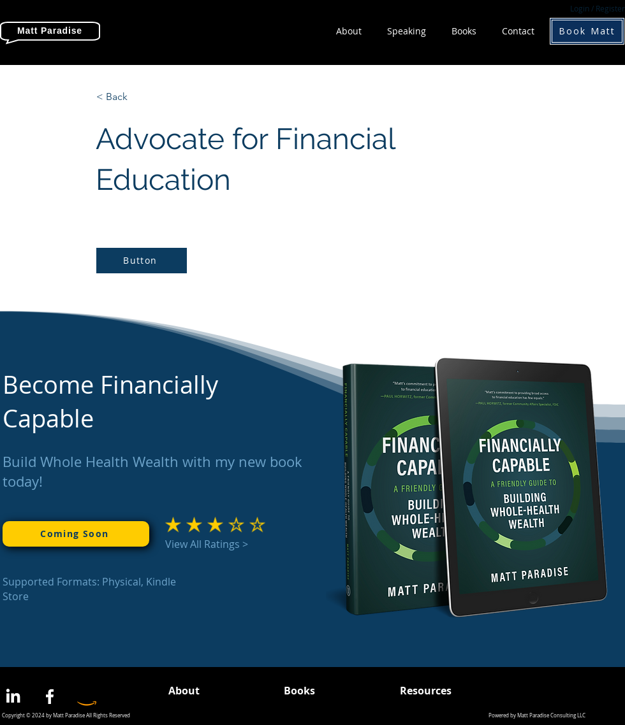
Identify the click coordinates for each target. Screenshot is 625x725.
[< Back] (138, 97)
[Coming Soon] (76, 534)
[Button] (141, 260)
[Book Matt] (587, 31)
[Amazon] (86, 696)
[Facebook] (49, 696)
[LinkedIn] (13, 696)
